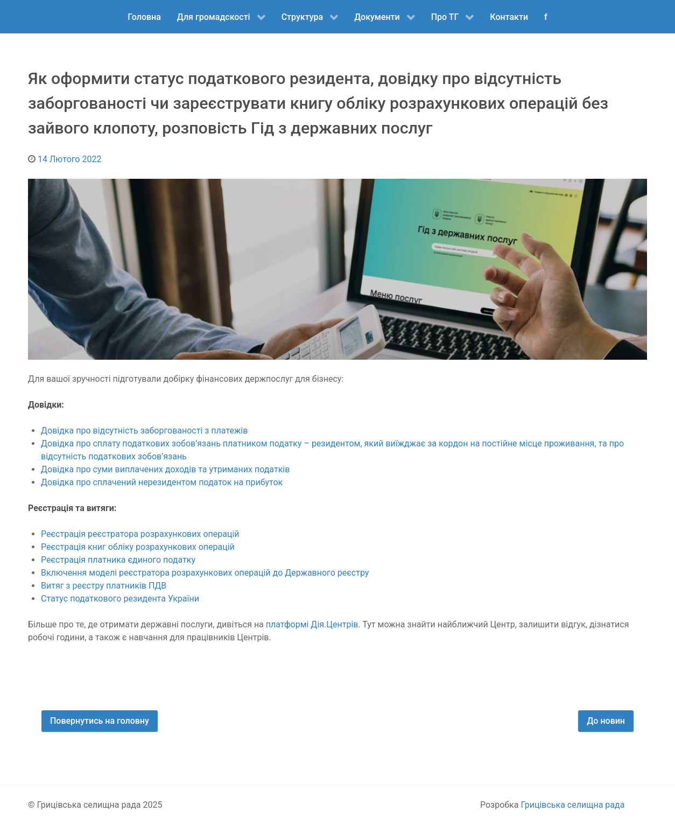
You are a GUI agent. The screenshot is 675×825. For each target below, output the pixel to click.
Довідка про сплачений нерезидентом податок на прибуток (163, 482)
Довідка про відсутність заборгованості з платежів (144, 430)
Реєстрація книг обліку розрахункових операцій (139, 547)
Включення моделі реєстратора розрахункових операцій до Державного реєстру (205, 573)
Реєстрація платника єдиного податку (118, 560)
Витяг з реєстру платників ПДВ (103, 586)
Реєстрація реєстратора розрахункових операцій (140, 534)
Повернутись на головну (99, 721)
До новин (606, 721)
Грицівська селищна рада (572, 805)
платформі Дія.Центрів (312, 624)
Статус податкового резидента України (121, 598)
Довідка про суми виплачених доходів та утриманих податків (165, 469)
